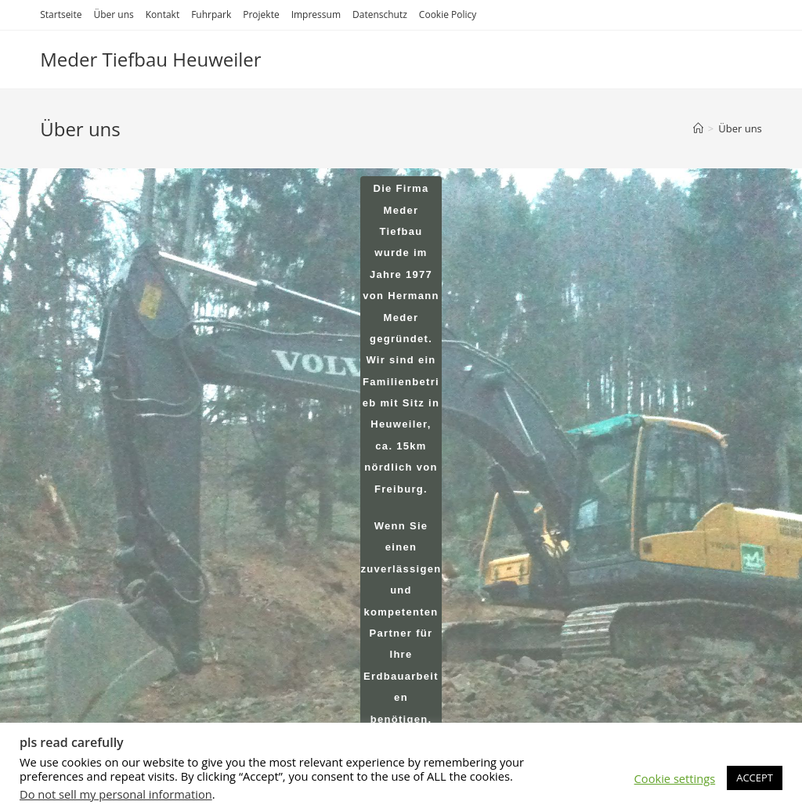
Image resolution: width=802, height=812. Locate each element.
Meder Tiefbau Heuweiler (150, 59)
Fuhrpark (211, 14)
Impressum (316, 14)
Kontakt (162, 14)
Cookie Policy (447, 14)
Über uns (113, 14)
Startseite (60, 14)
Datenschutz (379, 14)
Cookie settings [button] (675, 778)
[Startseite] (698, 128)
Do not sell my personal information (116, 794)
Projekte (261, 14)
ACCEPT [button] (754, 777)
